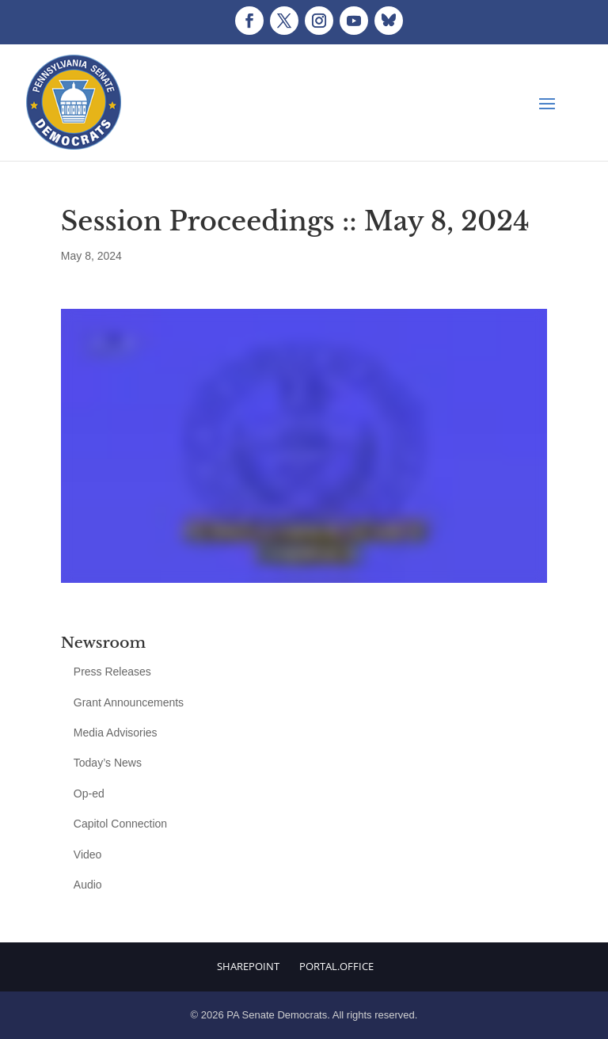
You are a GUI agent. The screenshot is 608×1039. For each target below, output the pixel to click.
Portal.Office (336, 966)
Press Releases (112, 671)
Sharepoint (248, 966)
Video (88, 854)
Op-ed (89, 793)
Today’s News (108, 762)
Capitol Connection (120, 823)
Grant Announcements (129, 702)
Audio (88, 884)
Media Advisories (116, 732)
